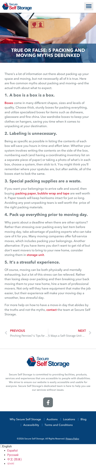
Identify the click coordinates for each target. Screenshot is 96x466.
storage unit (35, 255)
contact (51, 310)
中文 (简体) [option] (14, 459)
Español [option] (12, 450)
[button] (88, 6)
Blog (83, 419)
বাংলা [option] (10, 463)
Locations (69, 419)
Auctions (52, 419)
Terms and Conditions (59, 425)
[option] (51, 450)
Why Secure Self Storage (25, 419)
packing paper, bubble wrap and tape (42, 193)
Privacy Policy (72, 439)
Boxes (9, 103)
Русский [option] (13, 455)
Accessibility (31, 425)
